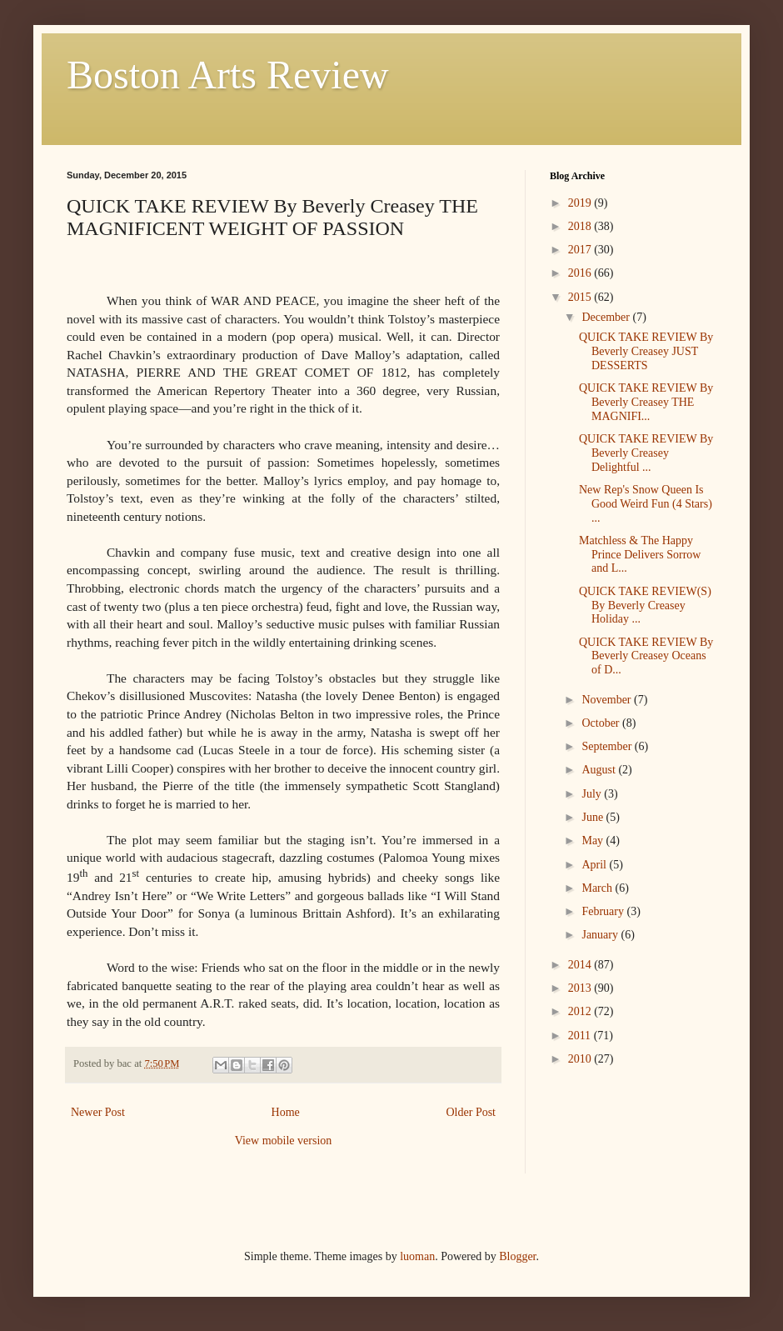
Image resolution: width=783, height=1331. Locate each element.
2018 (581, 226)
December (606, 317)
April (595, 864)
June (593, 817)
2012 (581, 1011)
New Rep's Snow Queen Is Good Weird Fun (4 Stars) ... (645, 503)
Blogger (517, 1256)
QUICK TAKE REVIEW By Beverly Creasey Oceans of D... (646, 656)
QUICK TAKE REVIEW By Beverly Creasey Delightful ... (646, 453)
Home (286, 1112)
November (607, 699)
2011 (581, 1035)
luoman (417, 1256)
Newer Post (98, 1112)
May (593, 840)
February (603, 911)
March (598, 888)
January (601, 934)
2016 (581, 273)
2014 (581, 964)
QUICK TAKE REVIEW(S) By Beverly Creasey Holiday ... (645, 605)
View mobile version (283, 1140)
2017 (581, 249)
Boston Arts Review (228, 75)
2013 (581, 988)
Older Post (471, 1112)
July (592, 794)
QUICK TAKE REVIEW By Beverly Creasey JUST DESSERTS (646, 351)
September (607, 746)
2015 (581, 297)
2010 (581, 1059)
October (601, 723)
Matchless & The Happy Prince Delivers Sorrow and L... (640, 554)
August (599, 769)
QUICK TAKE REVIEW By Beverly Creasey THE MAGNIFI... (646, 402)
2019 (581, 203)
